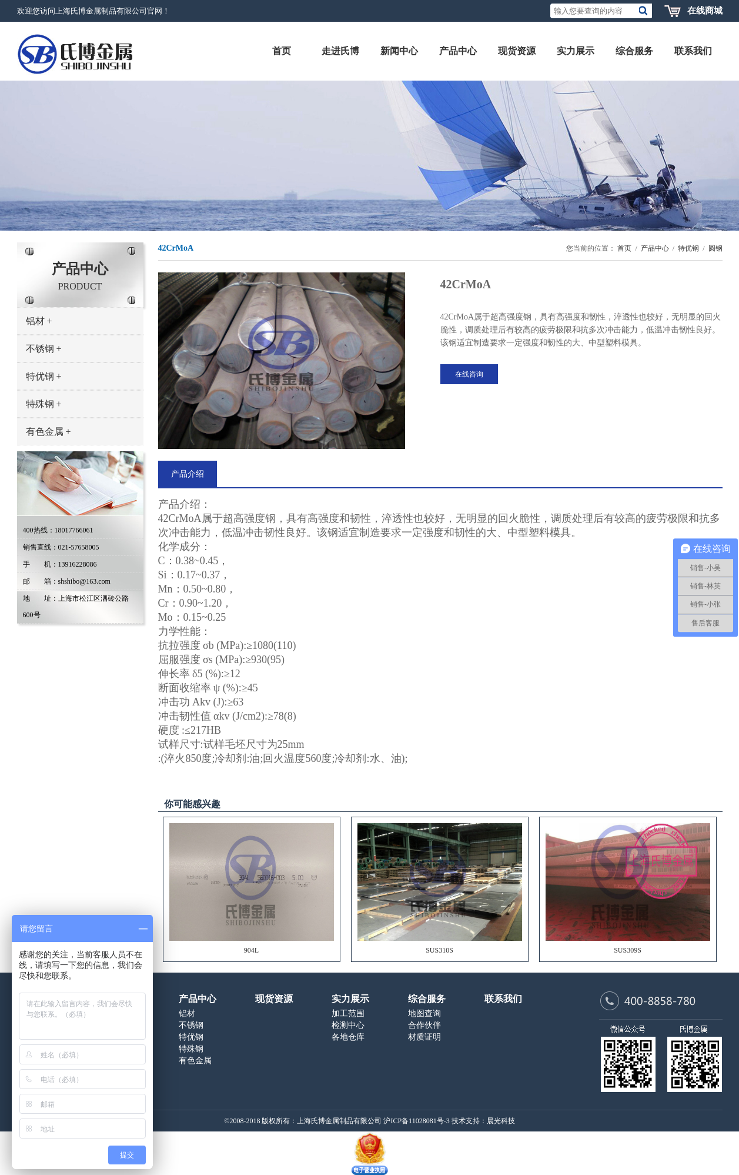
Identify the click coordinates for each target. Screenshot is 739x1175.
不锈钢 (44, 349)
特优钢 (44, 376)
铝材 (39, 321)
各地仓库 (348, 1037)
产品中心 (655, 248)
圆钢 (715, 248)
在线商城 (705, 10)
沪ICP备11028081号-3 (416, 1121)
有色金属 (48, 432)
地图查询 (424, 1013)
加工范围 (348, 1013)
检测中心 (348, 1025)
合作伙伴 (424, 1025)
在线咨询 (469, 374)
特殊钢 (44, 404)
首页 (624, 248)
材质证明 (424, 1037)
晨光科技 (501, 1121)
